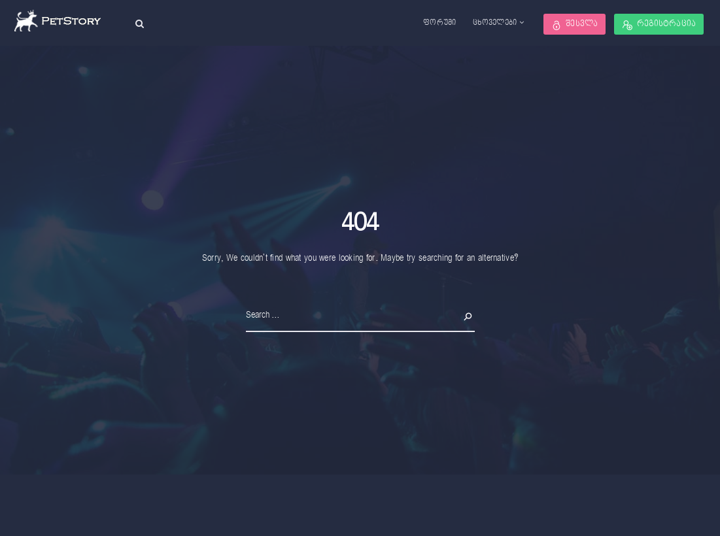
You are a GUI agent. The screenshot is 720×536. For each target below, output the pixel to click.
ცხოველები (495, 22)
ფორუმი (439, 22)
